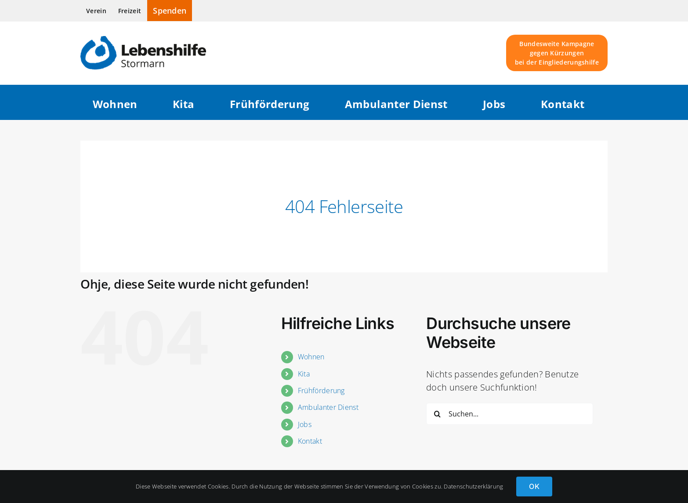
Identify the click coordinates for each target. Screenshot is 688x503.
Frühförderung (321, 390)
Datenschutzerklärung (473, 486)
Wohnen (311, 357)
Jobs (304, 424)
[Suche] (437, 414)
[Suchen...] (509, 414)
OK (534, 486)
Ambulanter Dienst (328, 407)
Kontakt (310, 441)
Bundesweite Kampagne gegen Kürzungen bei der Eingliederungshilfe (557, 53)
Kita (304, 374)
